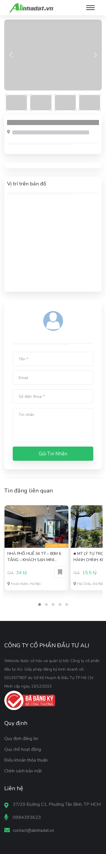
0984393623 (27, 817)
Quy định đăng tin (21, 738)
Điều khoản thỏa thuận (26, 760)
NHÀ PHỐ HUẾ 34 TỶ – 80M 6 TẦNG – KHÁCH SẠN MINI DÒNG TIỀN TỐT (34, 557)
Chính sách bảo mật (23, 771)
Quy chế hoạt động (22, 749)
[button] (39, 604)
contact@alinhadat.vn (33, 830)
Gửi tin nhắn (53, 454)
